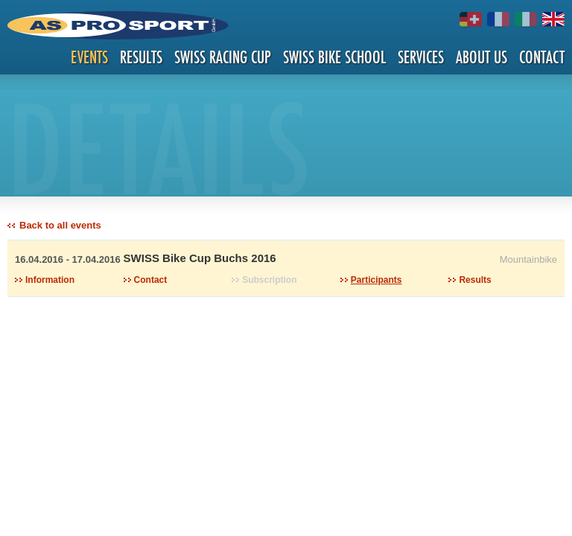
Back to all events (60, 225)
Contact (542, 57)
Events (89, 57)
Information (49, 280)
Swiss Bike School (334, 57)
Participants (376, 280)
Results (141, 57)
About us (481, 57)
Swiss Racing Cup (222, 57)
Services (421, 57)
